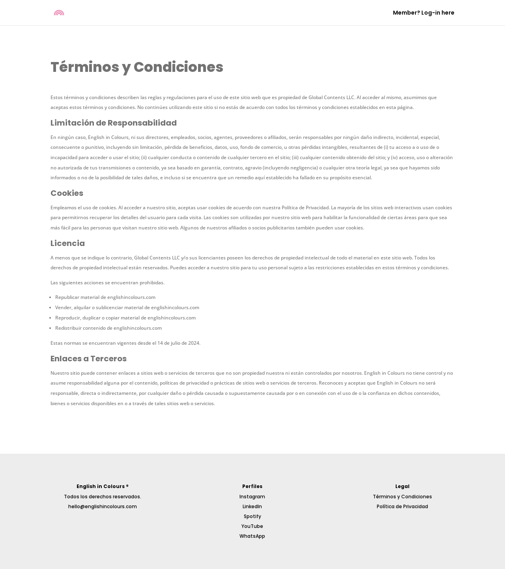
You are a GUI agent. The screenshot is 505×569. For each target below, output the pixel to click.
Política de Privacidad (402, 506)
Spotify (252, 516)
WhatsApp (252, 536)
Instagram (252, 496)
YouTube (252, 526)
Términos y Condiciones (402, 496)
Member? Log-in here (423, 13)
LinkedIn (252, 506)
